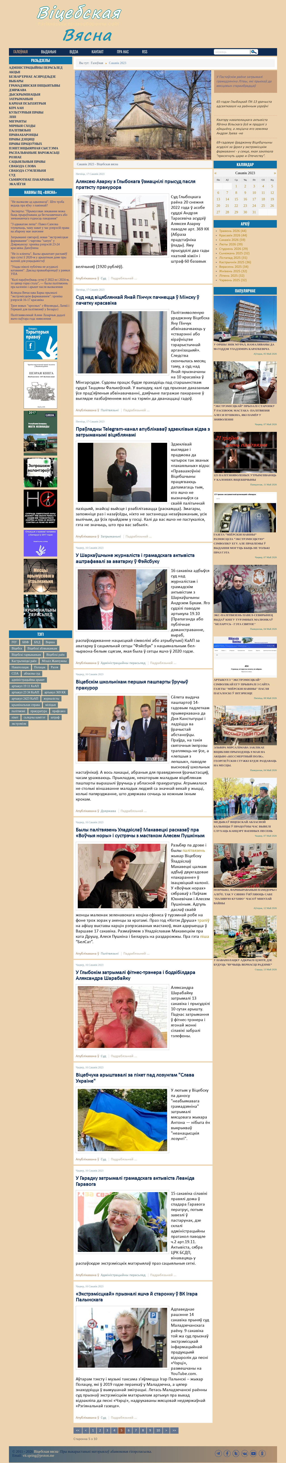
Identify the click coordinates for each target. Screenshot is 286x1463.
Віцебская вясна (46, 1451)
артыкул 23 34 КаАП (25, 692)
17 (254, 199)
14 (227, 199)
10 (158, 1430)
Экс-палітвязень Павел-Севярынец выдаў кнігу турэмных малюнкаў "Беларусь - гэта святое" (243, 619)
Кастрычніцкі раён (24, 661)
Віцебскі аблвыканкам (42, 648)
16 (245, 199)
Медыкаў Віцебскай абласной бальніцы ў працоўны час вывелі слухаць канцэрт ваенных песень (243, 826)
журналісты (51, 698)
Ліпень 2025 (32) (231, 276)
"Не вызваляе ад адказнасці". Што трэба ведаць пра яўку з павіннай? (37, 203)
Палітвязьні (110, 410)
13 (218, 199)
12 (272, 193)
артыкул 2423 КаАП (25, 698)
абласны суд (32, 673)
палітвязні (18, 711)
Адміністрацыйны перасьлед (123, 663)
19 (272, 199)
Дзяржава (108, 811)
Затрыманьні (111, 536)
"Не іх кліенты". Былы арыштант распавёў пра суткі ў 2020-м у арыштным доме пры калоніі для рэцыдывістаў (39, 257)
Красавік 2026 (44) (233, 235)
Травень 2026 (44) (232, 231)
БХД (37, 642)
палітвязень (194, 850)
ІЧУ (14, 642)
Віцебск (17, 648)
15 (236, 199)
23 (245, 206)
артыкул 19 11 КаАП (25, 686)
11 (263, 193)
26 (272, 206)
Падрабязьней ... (124, 278)
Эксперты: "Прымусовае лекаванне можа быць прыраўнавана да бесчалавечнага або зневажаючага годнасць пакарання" (39, 215)
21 (227, 206)
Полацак (40, 667)
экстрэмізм (19, 723)
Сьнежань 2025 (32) (234, 253)
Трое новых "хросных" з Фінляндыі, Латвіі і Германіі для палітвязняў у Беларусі (40, 307)
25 (263, 206)
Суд (103, 278)
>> (174, 1430)
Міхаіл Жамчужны (54, 661)
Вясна (87, 34)
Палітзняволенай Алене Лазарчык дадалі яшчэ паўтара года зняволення (38, 316)
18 (263, 199)
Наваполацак (20, 667)
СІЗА (15, 673)
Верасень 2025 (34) (233, 267)
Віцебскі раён (55, 654)
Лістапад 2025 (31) (233, 258)
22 (236, 206)
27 (218, 212)
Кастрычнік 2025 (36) (235, 262)
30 (245, 212)
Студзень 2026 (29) (233, 249)
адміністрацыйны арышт (28, 679)
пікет (15, 717)
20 (218, 206)
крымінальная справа (26, 705)
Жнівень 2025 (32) (233, 271)
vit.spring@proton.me (38, 1455)
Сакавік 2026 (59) (232, 240)
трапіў (203, 920)
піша (204, 936)
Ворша (50, 642)
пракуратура (39, 711)
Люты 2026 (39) (231, 244)
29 (236, 212)
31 (254, 212)
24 (254, 206)
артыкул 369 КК (55, 692)
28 (227, 212)
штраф (55, 717)
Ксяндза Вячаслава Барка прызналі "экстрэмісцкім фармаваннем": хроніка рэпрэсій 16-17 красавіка (36, 296)
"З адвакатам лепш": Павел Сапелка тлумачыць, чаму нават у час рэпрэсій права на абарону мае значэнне (40, 228)
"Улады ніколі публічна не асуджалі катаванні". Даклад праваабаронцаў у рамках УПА (40, 270)
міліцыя (50, 705)
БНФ (25, 642)
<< (78, 1430)
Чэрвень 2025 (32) (233, 280)
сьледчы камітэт (34, 717)
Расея (54, 667)
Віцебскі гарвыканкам (26, 654)
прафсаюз (58, 711)
